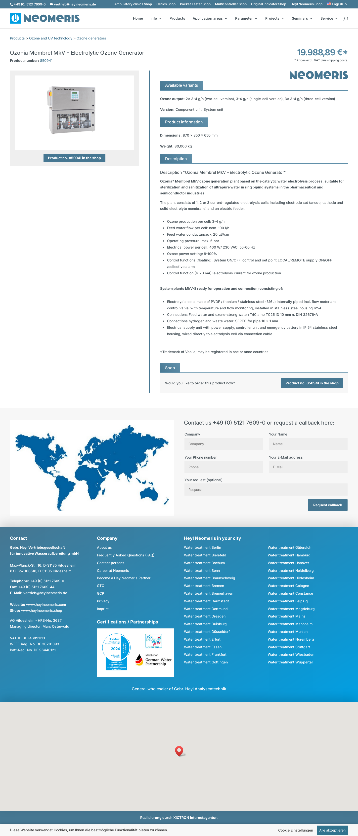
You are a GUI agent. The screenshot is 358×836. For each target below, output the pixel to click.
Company (223, 439)
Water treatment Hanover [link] (288, 563)
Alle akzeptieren (332, 830)
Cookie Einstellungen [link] (295, 830)
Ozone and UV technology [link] (50, 38)
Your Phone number (223, 462)
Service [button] (326, 18)
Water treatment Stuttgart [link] (289, 647)
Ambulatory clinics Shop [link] (133, 4)
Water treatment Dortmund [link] (206, 609)
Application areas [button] (208, 18)
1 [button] (62, 140)
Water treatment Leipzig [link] (288, 601)
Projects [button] (272, 18)
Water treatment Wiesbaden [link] (291, 654)
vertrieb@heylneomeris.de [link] (45, 593)
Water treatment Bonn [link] (202, 570)
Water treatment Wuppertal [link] (290, 662)
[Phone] (223, 467)
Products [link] (177, 18)
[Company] (223, 444)
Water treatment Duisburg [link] (205, 624)
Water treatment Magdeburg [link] (291, 609)
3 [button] (75, 140)
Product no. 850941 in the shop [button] (74, 158)
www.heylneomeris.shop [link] (41, 610)
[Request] (266, 489)
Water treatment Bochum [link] (204, 563)
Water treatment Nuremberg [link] (291, 639)
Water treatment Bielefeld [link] (205, 555)
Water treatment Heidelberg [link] (291, 570)
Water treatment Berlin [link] (202, 547)
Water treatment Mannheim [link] (290, 624)
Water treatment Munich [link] (288, 631)
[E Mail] (308, 467)
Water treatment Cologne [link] (288, 585)
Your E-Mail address (308, 462)
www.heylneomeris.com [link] (46, 604)
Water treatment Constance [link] (290, 593)
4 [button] (82, 140)
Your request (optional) (266, 485)
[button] (180, 751)
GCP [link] (100, 593)
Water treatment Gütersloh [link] (289, 547)
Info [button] (153, 18)
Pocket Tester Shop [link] (195, 4)
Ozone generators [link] (91, 38)
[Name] (308, 444)
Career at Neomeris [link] (113, 570)
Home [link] (138, 18)
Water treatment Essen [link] (203, 647)
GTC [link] (100, 585)
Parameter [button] (244, 18)
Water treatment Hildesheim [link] (291, 578)
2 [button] (69, 140)
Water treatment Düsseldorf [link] (207, 631)
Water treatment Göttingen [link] (206, 662)
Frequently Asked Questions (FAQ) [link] (125, 555)
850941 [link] (46, 60)
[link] (337, 4)
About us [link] (104, 547)
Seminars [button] (300, 18)
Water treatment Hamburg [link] (289, 555)
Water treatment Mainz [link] (287, 616)
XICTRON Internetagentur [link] (195, 817)
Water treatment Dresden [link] (204, 616)
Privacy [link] (103, 601)
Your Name (308, 439)
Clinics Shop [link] (166, 4)
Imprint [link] (103, 609)
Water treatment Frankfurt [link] (205, 654)
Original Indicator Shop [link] (268, 4)
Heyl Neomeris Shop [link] (306, 4)
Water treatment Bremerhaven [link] (208, 593)
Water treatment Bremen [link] (204, 585)
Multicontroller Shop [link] (231, 4)
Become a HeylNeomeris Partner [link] (123, 578)
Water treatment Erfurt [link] (202, 639)
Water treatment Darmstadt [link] (206, 601)
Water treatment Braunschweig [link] (209, 578)
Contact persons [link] (110, 563)
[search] (346, 19)
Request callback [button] (327, 505)
